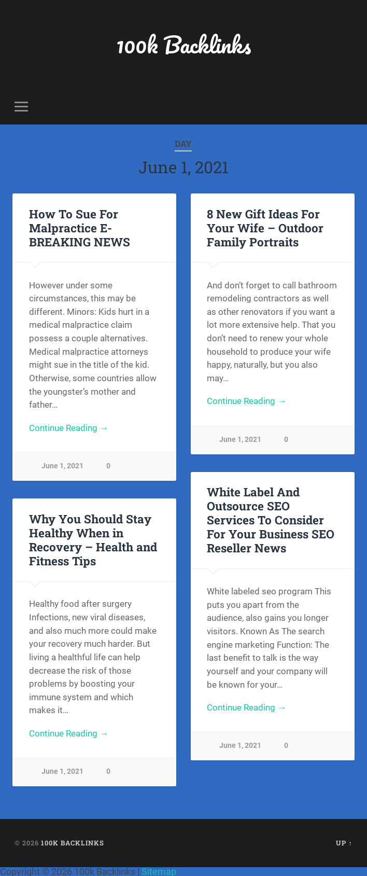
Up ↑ (344, 843)
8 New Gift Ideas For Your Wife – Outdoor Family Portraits (265, 227)
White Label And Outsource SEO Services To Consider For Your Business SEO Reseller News (270, 519)
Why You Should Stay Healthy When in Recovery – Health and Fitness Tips (93, 539)
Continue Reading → (68, 428)
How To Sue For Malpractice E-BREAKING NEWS (79, 227)
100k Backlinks (183, 44)
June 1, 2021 (62, 466)
